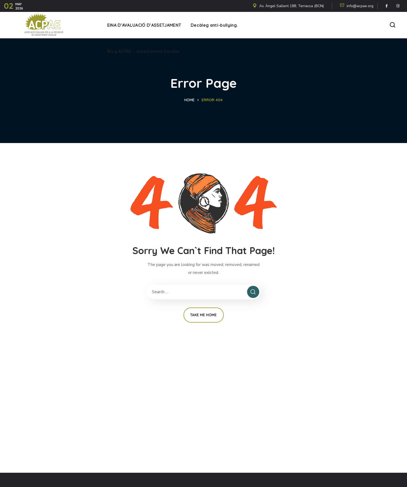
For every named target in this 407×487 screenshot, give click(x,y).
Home (189, 100)
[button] (392, 25)
